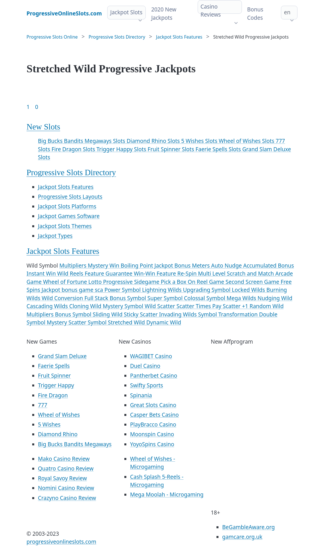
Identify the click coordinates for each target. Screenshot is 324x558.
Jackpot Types (55, 236)
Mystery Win (104, 265)
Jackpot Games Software (69, 216)
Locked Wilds (249, 290)
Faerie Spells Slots (218, 149)
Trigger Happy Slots (121, 149)
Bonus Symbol (74, 314)
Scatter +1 (236, 306)
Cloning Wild (86, 306)
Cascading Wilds (48, 306)
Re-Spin (187, 273)
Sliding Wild (108, 314)
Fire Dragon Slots (74, 149)
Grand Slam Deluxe (62, 356)
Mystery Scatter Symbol (77, 322)
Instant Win (42, 273)
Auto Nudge (227, 265)
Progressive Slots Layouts (70, 196)
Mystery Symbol (124, 306)
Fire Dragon (53, 395)
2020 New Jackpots (163, 13)
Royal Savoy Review (62, 478)
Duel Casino (145, 366)
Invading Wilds (178, 314)
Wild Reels (71, 273)
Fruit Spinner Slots (172, 149)
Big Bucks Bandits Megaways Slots (82, 141)
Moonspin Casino (152, 434)
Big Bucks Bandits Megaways (75, 444)
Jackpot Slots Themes (65, 226)
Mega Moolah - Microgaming (166, 494)
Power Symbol (123, 290)
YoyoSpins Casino (152, 444)
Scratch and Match (251, 273)
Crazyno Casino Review (67, 498)
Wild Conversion (63, 298)
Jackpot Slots (126, 12)
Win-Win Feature (155, 273)
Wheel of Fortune (65, 282)
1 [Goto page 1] (28, 107)
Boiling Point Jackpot (147, 265)
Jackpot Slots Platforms (67, 206)
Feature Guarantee (109, 273)
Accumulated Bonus (268, 265)
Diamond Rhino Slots (154, 141)
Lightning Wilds (162, 290)
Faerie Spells (54, 366)
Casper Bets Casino (154, 414)
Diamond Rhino (58, 434)
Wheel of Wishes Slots (247, 141)
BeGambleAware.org (248, 527)
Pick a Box (174, 282)
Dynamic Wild (163, 322)
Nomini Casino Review (66, 488)
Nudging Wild (275, 298)
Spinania (141, 395)
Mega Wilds (242, 298)
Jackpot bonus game (68, 290)
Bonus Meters (193, 265)
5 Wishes (49, 424)
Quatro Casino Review (66, 468)
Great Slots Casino (153, 405)
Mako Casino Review (64, 459)
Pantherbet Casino (153, 375)
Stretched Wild (127, 322)
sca (99, 290)
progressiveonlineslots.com (61, 541)
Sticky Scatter (141, 314)
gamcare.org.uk (242, 537)
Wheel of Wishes (59, 414)
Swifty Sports (146, 385)
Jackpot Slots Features (66, 187)
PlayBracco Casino (153, 424)
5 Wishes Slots (200, 141)
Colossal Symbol (205, 298)
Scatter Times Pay (200, 306)
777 (42, 405)
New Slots (43, 126)
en (287, 12)
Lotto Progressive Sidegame (124, 282)
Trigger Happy (56, 385)
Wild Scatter (161, 306)
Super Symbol (165, 298)
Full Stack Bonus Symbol (115, 298)
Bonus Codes (255, 13)
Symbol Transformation (228, 314)
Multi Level (212, 273)
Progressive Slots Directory (71, 172)
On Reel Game (207, 282)
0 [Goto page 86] (36, 107)
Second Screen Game (253, 282)
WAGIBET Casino (151, 356)
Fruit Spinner (54, 375)
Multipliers (73, 265)
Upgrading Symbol (207, 290)
